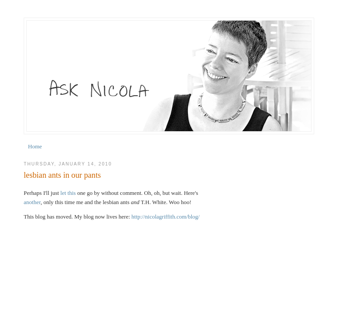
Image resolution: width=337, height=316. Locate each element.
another (32, 202)
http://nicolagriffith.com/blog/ (166, 216)
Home (35, 146)
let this (68, 193)
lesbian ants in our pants (62, 175)
